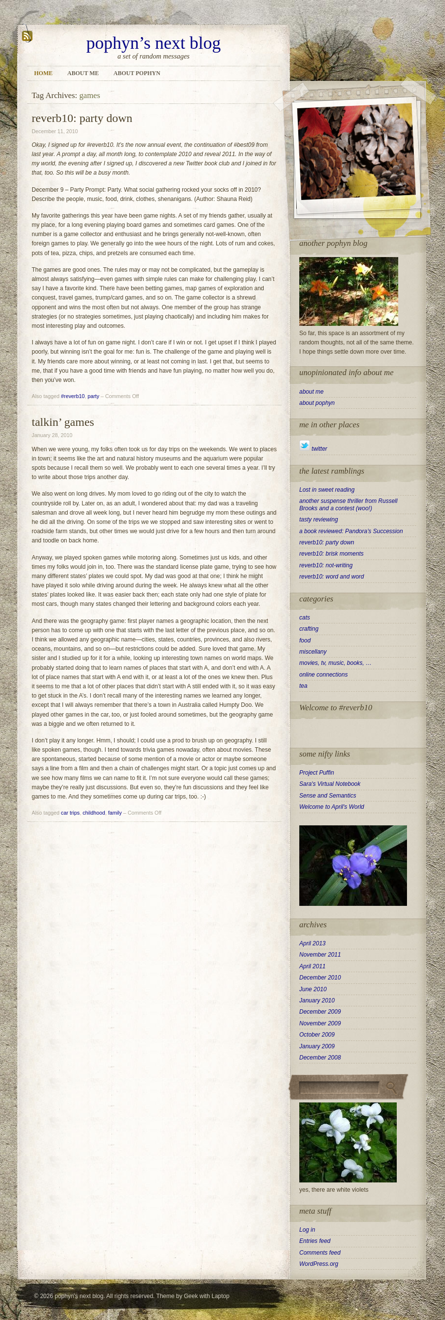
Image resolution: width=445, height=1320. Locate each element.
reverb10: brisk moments (331, 553)
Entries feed (314, 1241)
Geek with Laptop (206, 1296)
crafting (308, 628)
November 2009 (320, 1023)
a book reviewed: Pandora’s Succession (351, 531)
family (115, 813)
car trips (70, 813)
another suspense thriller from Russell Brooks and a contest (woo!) (348, 504)
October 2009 (317, 1034)
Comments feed (320, 1252)
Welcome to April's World (331, 806)
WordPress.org (318, 1263)
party (93, 396)
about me (83, 73)
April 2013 (312, 943)
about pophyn (137, 73)
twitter (313, 448)
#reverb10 (73, 396)
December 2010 (320, 977)
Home (43, 73)
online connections (323, 674)
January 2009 (317, 1046)
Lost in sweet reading (326, 489)
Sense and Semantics (327, 795)
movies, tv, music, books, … (335, 663)
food (304, 640)
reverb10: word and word (331, 576)
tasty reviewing (318, 519)
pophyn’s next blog (153, 43)
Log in (307, 1229)
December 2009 (320, 1011)
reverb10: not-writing (325, 565)
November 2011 (320, 954)
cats (304, 617)
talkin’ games (63, 422)
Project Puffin (316, 772)
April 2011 (312, 966)
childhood (93, 813)
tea (303, 685)
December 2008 (320, 1057)
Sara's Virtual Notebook (329, 783)
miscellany (313, 651)
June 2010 (313, 989)
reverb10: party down (82, 118)
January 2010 (317, 1000)
